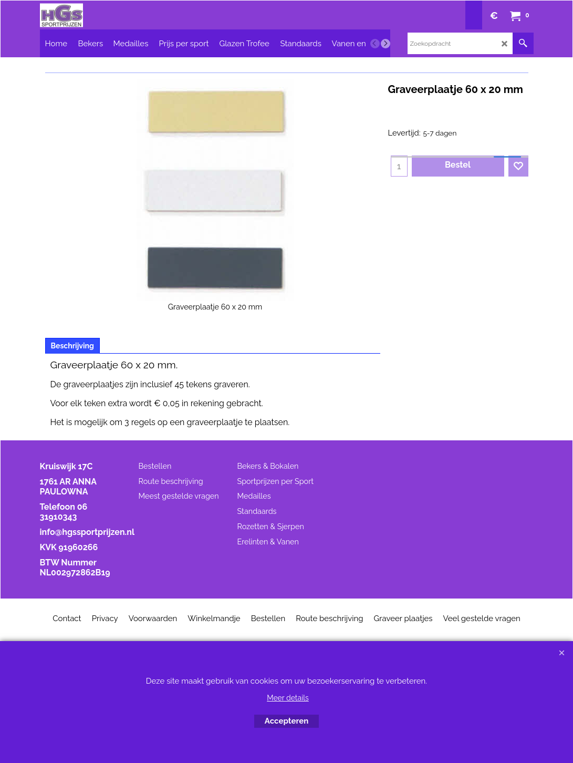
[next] (385, 43)
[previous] (375, 43)
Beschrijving (72, 346)
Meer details (288, 698)
